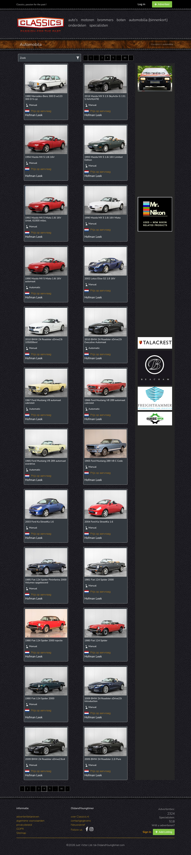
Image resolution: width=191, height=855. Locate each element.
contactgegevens (81, 821)
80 (125, 57)
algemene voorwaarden (30, 821)
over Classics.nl (80, 817)
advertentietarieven (27, 817)
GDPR (20, 829)
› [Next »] (67, 788)
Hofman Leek (33, 115)
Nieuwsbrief (78, 825)
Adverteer (162, 4)
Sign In (147, 832)
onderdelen (77, 25)
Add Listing (163, 832)
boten (121, 20)
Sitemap (21, 833)
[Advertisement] (155, 144)
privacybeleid (24, 825)
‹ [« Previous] (85, 57)
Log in (141, 4)
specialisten (98, 25)
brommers (105, 20)
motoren (87, 20)
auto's (73, 20)
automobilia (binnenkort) (148, 20)
